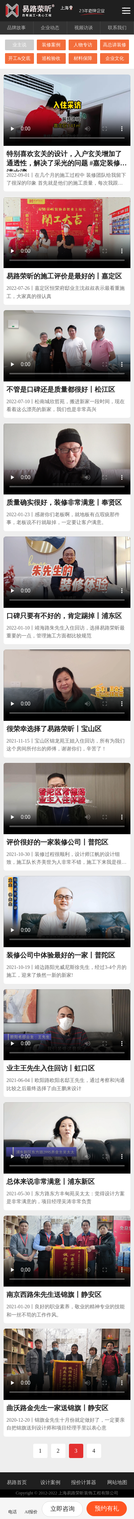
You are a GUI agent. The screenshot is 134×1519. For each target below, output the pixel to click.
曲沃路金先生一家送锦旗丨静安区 (57, 1408)
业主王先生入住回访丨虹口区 (50, 1068)
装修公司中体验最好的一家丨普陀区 (60, 955)
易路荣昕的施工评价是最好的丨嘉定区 (64, 276)
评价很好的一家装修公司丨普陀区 (57, 842)
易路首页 (17, 1482)
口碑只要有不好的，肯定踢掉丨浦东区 (64, 616)
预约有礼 (107, 1508)
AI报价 (31, 1507)
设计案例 (50, 1482)
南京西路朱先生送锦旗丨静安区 (53, 1294)
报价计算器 (83, 1482)
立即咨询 (62, 1508)
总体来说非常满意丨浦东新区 (50, 1181)
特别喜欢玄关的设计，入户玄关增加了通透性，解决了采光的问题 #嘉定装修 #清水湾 (65, 163)
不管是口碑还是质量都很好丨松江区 (60, 389)
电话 (12, 1507)
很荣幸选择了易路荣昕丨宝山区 (53, 729)
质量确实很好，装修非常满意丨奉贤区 (64, 502)
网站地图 (117, 1482)
